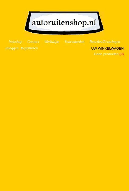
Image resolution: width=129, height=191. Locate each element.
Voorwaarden (74, 42)
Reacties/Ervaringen (105, 42)
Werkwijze (51, 42)
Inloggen (12, 48)
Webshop (15, 42)
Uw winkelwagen (107, 48)
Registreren (29, 48)
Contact (33, 42)
